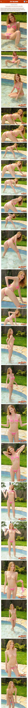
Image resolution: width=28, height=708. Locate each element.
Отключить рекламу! (14, 4)
